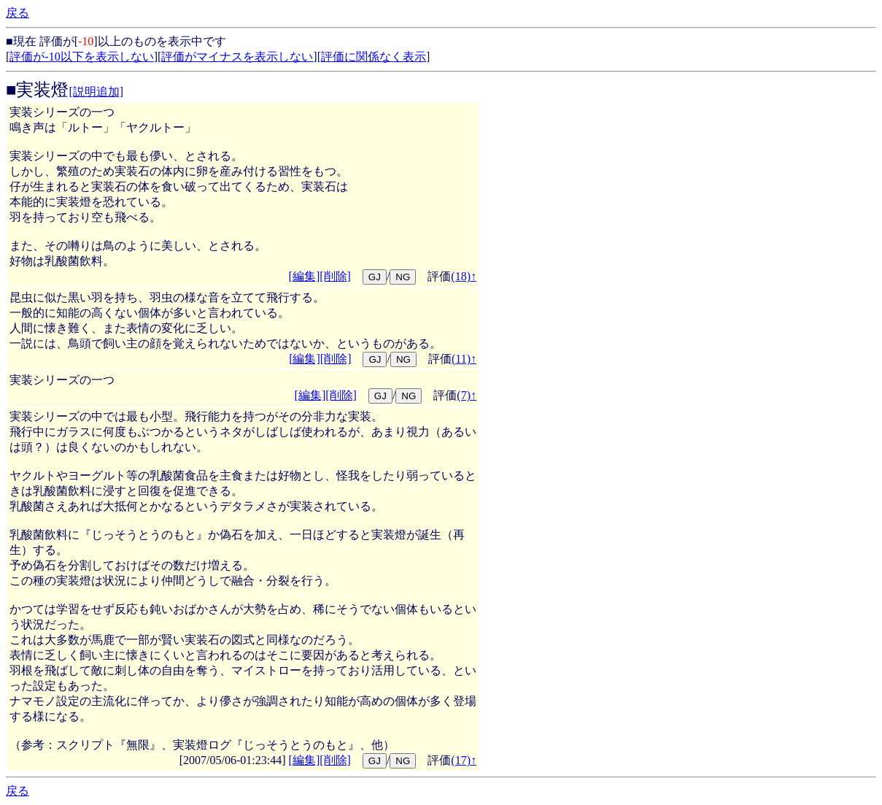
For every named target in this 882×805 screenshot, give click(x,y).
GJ (374, 276)
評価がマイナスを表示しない (237, 56)
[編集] (304, 276)
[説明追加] (96, 91)
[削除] (335, 276)
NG (402, 276)
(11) (464, 359)
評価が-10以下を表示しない (81, 56)
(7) (466, 395)
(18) (463, 276)
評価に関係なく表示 (373, 56)
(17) (463, 760)
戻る (17, 13)
